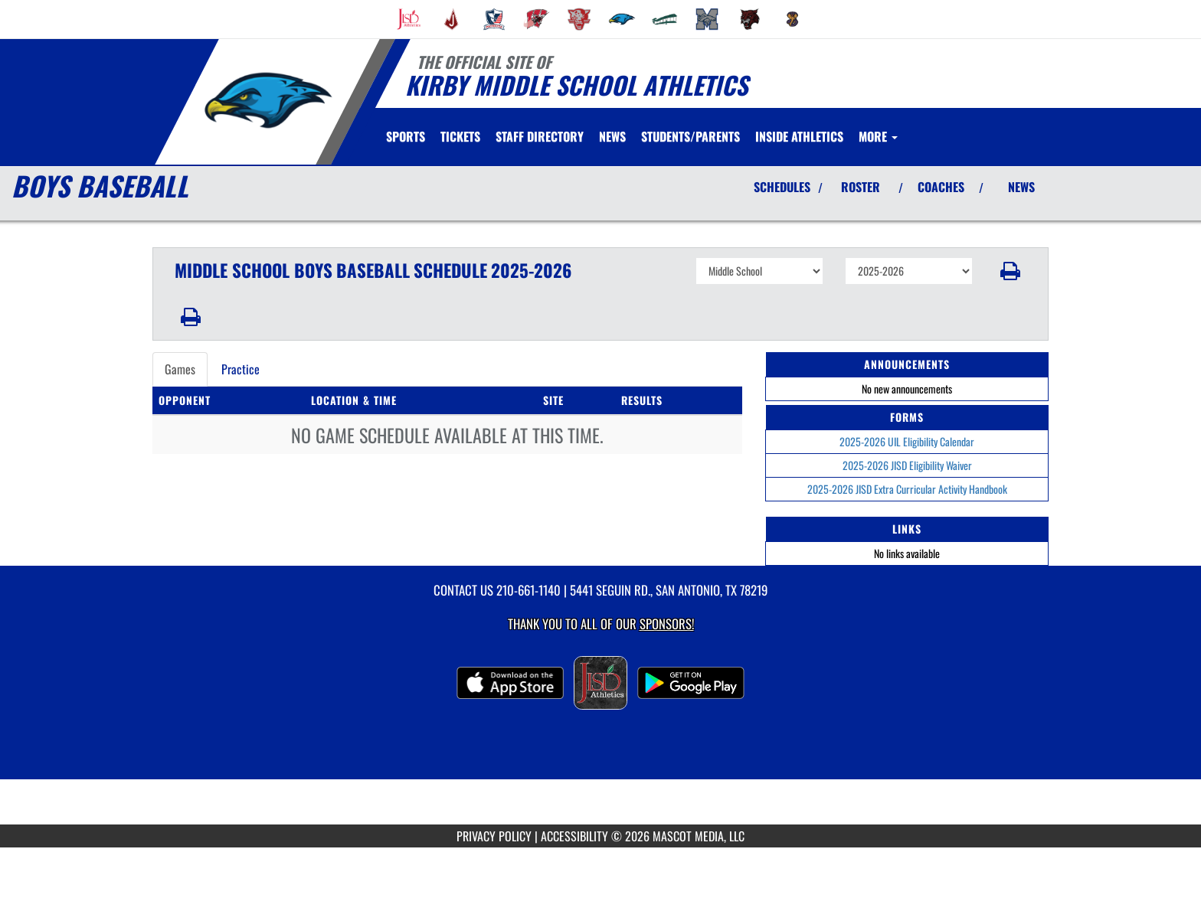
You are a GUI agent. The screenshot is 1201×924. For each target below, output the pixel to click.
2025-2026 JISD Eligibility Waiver (907, 465)
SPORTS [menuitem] (405, 136)
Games (180, 369)
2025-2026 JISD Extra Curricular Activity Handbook (907, 489)
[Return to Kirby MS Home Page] (268, 100)
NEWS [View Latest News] (1021, 186)
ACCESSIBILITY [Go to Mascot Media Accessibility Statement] (574, 836)
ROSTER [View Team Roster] (860, 186)
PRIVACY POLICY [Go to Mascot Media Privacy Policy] (494, 836)
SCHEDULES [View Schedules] (782, 186)
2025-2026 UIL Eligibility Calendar (906, 441)
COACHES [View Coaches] (941, 186)
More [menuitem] (878, 136)
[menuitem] (409, 19)
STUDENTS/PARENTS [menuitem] (690, 136)
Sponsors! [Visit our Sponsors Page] (667, 623)
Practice (240, 369)
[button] (1010, 271)
